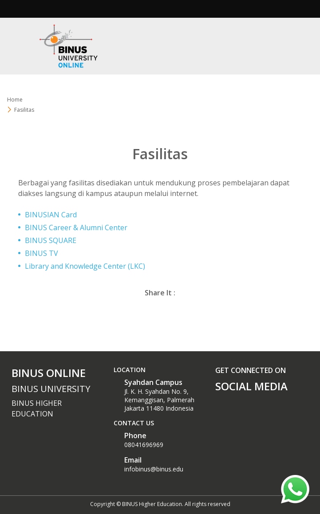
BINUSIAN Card (51, 215)
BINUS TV (41, 253)
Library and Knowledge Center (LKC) (85, 266)
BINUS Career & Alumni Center (76, 227)
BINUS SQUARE (50, 240)
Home (15, 99)
